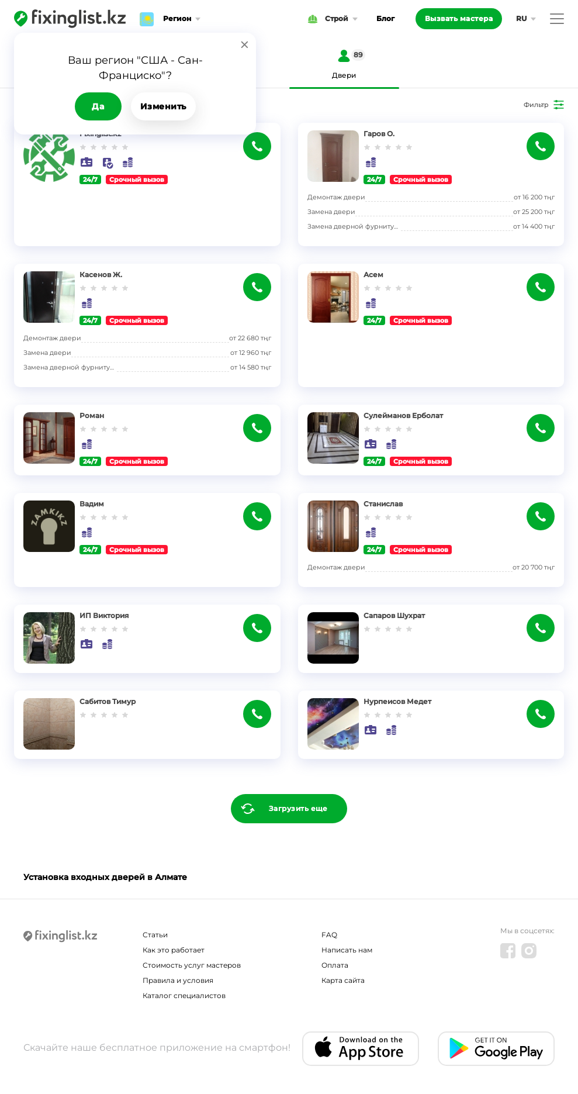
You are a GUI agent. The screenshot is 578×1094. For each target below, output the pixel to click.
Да (98, 106)
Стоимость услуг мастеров (192, 965)
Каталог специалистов (184, 995)
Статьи (155, 934)
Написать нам (346, 949)
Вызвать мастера (459, 18)
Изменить (163, 106)
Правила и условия (178, 980)
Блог (385, 18)
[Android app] (496, 1048)
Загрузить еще (298, 808)
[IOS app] (360, 1048)
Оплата (334, 965)
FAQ (329, 934)
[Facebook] (507, 950)
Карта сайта (343, 980)
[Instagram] (529, 950)
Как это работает (174, 949)
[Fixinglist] (70, 18)
